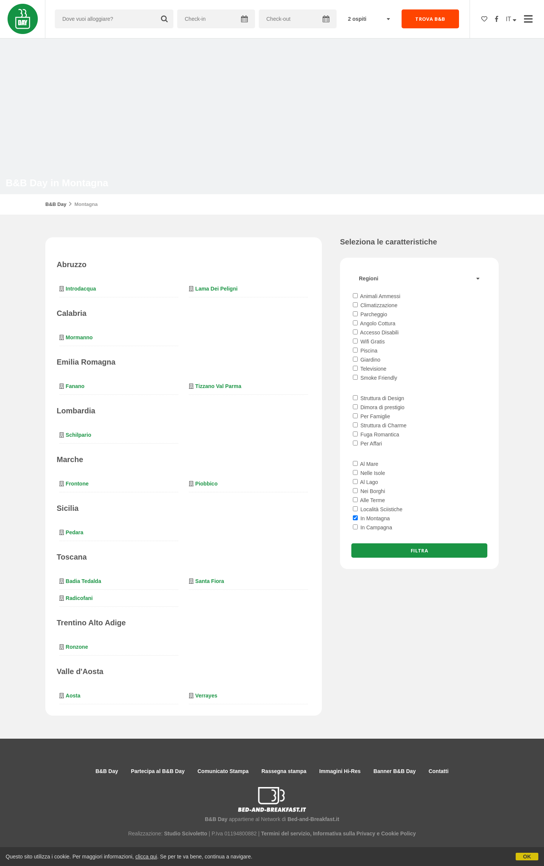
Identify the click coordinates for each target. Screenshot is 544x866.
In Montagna (371, 518)
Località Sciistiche (377, 509)
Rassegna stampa (283, 771)
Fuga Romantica (376, 434)
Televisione (369, 369)
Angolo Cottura (374, 323)
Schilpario (78, 435)
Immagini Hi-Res (340, 771)
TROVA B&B (430, 18)
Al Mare (365, 464)
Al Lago (365, 482)
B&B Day (55, 204)
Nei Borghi (369, 491)
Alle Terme (369, 500)
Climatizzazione (375, 305)
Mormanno (79, 337)
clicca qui (146, 857)
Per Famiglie (371, 416)
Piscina (365, 351)
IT (511, 19)
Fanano (75, 386)
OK (527, 857)
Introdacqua (81, 289)
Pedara (74, 532)
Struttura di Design (378, 398)
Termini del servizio (285, 833)
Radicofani (79, 598)
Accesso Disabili (376, 332)
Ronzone (77, 647)
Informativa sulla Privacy (344, 833)
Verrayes (206, 696)
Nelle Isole (369, 473)
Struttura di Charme (379, 425)
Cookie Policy (398, 833)
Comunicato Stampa (223, 771)
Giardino (366, 360)
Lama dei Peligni (216, 289)
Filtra (419, 550)
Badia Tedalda (83, 581)
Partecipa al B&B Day (157, 771)
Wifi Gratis (369, 342)
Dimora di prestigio (379, 407)
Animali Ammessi (376, 296)
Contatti (438, 771)
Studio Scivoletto (185, 833)
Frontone (77, 484)
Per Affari (367, 444)
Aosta (73, 696)
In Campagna (372, 527)
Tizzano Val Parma (218, 386)
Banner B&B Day (395, 771)
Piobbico (206, 484)
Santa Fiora (209, 581)
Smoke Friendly (375, 378)
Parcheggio (370, 314)
